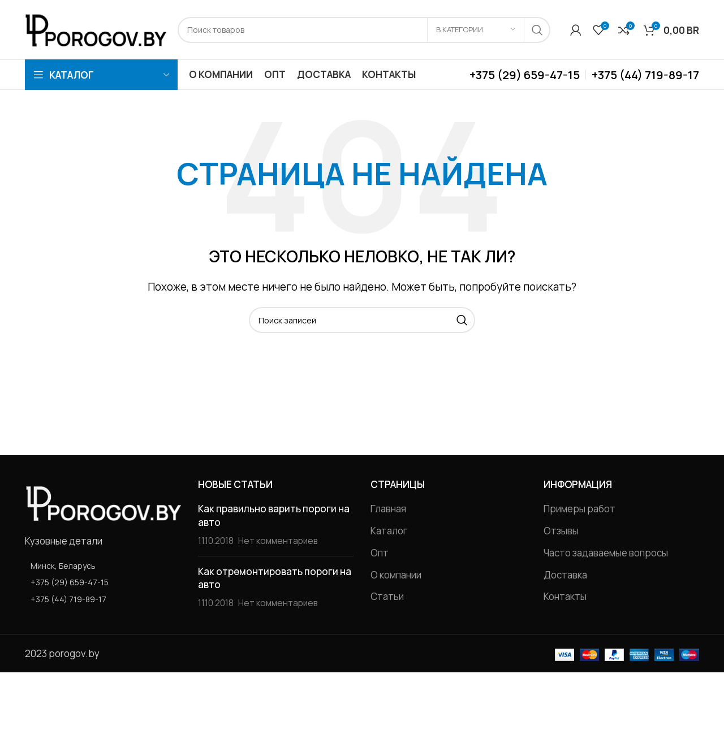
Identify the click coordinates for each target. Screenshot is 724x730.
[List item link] (103, 582)
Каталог (389, 530)
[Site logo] (95, 28)
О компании (395, 574)
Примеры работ (579, 508)
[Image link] (103, 501)
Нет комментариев (278, 541)
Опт (379, 552)
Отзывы (561, 530)
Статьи (387, 596)
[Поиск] (364, 30)
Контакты (565, 596)
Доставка (565, 574)
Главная (388, 508)
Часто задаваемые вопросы (606, 552)
